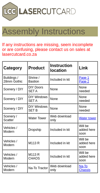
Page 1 (84, 78)
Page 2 (84, 81)
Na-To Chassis (84, 168)
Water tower (87, 118)
